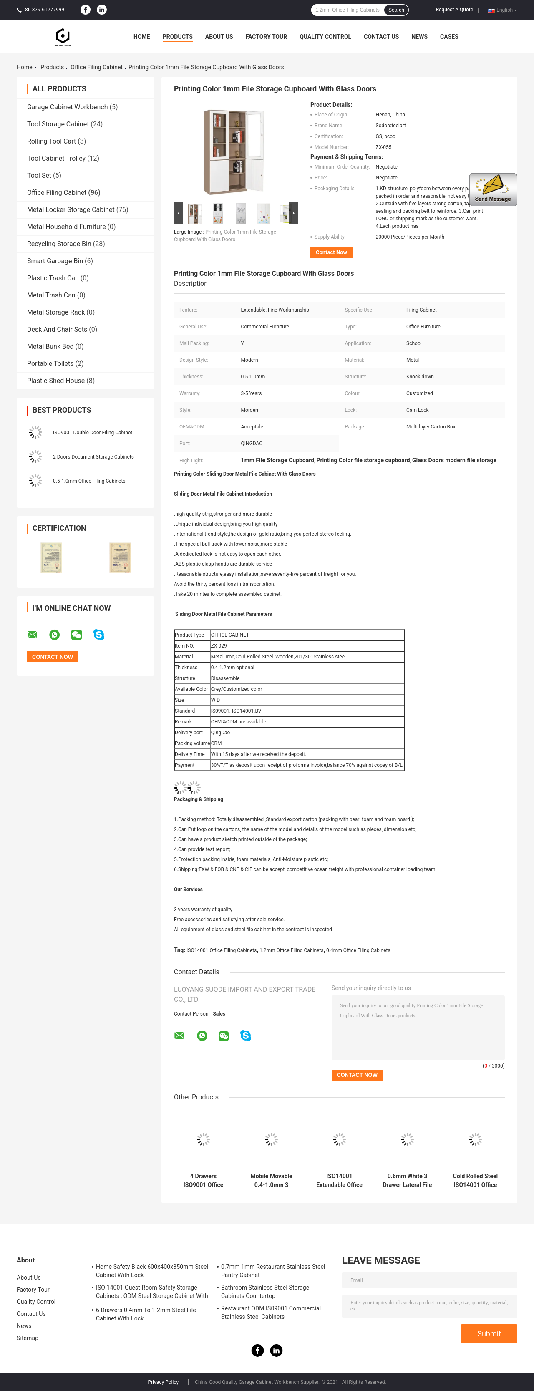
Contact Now (331, 252)
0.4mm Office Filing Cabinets (358, 950)
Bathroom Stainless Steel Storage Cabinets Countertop (265, 1291)
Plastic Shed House (56, 381)
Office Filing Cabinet (97, 67)
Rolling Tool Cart (51, 141)
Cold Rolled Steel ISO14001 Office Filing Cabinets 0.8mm (475, 1181)
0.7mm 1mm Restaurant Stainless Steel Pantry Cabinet (273, 1270)
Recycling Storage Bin (59, 244)
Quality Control (325, 36)
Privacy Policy (163, 1382)
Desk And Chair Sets (57, 329)
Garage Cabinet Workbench (67, 107)
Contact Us (381, 36)
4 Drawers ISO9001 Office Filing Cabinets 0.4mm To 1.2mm (203, 1181)
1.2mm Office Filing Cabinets (291, 950)
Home (142, 36)
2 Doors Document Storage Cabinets (93, 457)
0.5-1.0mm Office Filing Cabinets (89, 481)
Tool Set (39, 175)
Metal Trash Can (51, 295)
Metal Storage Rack (56, 312)
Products (178, 36)
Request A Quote (454, 10)
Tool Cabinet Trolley (56, 158)
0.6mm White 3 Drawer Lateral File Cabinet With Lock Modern (407, 1181)
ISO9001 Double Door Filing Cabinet (92, 433)
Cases (449, 36)
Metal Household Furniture (66, 227)
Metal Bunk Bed (50, 346)
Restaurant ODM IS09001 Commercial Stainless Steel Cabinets (271, 1312)
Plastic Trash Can (53, 278)
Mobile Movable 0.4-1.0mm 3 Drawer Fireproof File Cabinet (271, 1181)
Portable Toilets (50, 364)
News (419, 36)
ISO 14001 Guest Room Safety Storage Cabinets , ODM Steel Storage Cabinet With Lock (152, 1293)
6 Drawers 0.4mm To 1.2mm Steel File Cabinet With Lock (146, 1314)
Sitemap (27, 1338)
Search (396, 10)
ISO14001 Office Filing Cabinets (221, 950)
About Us (219, 36)
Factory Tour (266, 36)
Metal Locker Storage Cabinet (71, 210)
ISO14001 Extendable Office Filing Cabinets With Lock (339, 1181)
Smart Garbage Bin (55, 261)
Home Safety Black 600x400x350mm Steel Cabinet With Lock (152, 1270)
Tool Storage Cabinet (58, 124)
